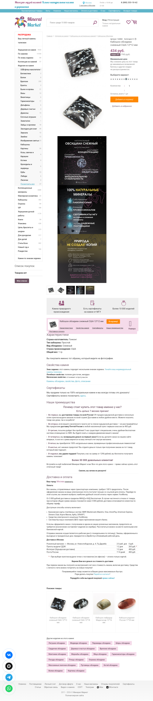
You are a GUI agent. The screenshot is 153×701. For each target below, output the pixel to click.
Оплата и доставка (89, 11)
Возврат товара (130, 11)
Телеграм (90, 687)
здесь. (83, 396)
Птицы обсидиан (76, 660)
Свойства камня (82, 328)
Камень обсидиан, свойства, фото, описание (68, 381)
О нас (103, 11)
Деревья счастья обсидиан (83, 649)
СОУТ (80, 687)
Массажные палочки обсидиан (62, 665)
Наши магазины (71, 11)
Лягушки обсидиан (57, 643)
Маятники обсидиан (57, 654)
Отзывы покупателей (110, 684)
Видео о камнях (68, 687)
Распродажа (24, 35)
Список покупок (25, 266)
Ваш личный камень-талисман (27, 41)
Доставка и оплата (56, 331)
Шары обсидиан (123, 643)
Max (100, 687)
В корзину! (113, 321)
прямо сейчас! (108, 578)
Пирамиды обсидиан (101, 643)
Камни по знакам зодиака (29, 258)
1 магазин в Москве (87, 5)
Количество (115, 86)
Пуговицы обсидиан (89, 665)
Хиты (48, 11)
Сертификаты (114, 11)
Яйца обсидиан (100, 654)
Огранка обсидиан (97, 660)
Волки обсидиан (56, 671)
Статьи (38, 687)
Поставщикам (35, 684)
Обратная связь (51, 687)
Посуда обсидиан (56, 660)
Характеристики (66, 328)
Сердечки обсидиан (57, 649)
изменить (69, 482)
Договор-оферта (66, 684)
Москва (88, 3)
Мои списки (22, 281)
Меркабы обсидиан (79, 654)
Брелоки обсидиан (108, 649)
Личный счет (50, 684)
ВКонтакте (112, 687)
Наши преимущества (114, 328)
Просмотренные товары (31, 11)
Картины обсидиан (76, 671)
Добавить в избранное (122, 106)
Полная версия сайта (74, 695)
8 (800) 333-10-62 (129, 2)
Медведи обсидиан (78, 643)
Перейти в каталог (102, 574)
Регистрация (113, 20)
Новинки (57, 11)
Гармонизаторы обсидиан (123, 654)
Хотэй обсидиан (111, 665)
